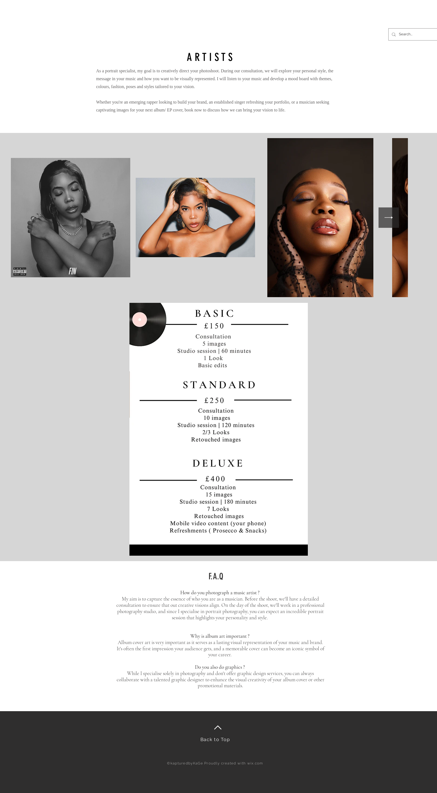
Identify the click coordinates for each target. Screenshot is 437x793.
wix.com (255, 763)
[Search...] (415, 34)
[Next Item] (389, 217)
